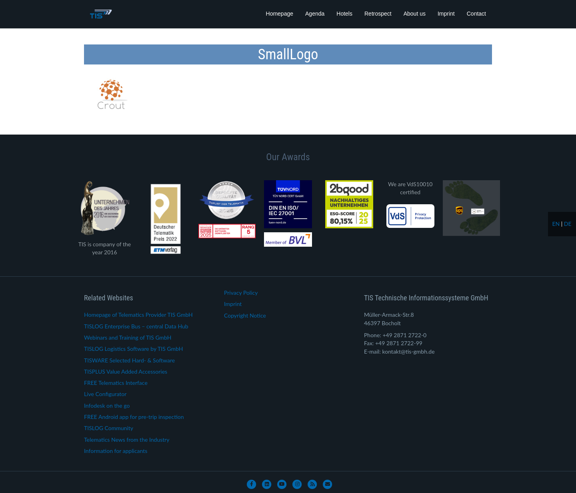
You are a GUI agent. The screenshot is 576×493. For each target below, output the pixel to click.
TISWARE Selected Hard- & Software (129, 360)
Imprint (446, 13)
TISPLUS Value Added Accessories (125, 371)
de (568, 223)
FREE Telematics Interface (116, 382)
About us (415, 13)
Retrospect (378, 13)
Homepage (280, 13)
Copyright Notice (245, 315)
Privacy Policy (241, 292)
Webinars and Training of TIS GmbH (127, 337)
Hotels (344, 13)
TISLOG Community (108, 428)
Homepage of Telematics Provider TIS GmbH (138, 314)
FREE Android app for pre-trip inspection (134, 416)
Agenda (314, 13)
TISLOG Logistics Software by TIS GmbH (133, 348)
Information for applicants (115, 450)
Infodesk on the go (107, 405)
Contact (476, 13)
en (556, 223)
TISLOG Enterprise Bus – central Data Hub (136, 326)
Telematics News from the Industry (127, 439)
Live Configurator (105, 393)
